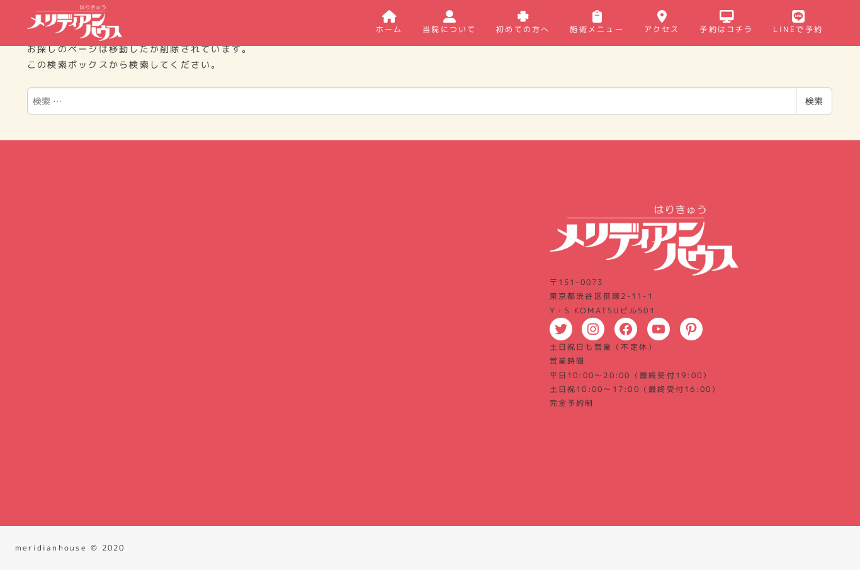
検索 (814, 101)
